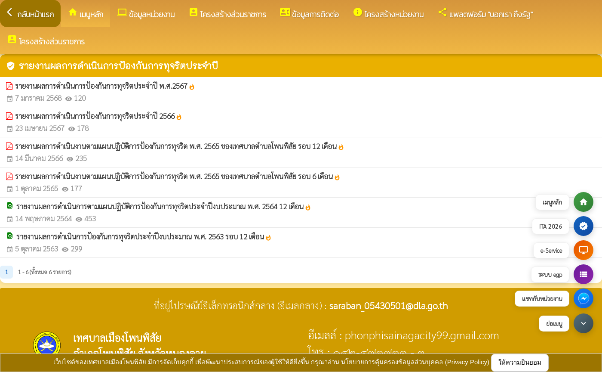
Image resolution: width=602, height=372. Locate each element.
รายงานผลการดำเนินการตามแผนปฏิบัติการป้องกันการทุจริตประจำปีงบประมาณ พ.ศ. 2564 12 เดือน (163, 206)
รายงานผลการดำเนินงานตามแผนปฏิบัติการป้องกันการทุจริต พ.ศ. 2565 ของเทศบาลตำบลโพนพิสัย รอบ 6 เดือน (178, 176)
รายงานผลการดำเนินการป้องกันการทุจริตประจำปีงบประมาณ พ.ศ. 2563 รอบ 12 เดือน (144, 236)
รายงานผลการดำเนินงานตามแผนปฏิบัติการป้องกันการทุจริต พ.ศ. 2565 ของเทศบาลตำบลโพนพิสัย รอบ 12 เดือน (179, 146)
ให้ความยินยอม (519, 362)
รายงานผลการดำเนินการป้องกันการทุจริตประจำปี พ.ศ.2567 (105, 85)
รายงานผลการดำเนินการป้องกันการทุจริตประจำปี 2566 (98, 116)
